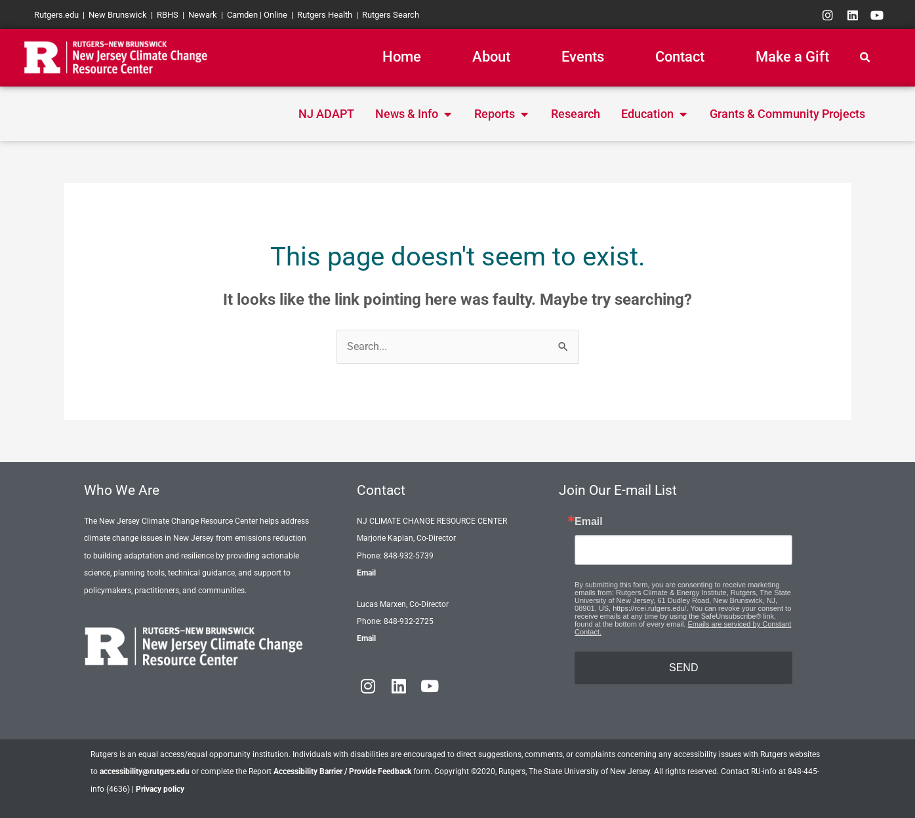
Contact (679, 57)
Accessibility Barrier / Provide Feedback (342, 771)
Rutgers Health (324, 15)
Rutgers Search (390, 15)
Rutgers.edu (56, 15)
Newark (202, 15)
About (491, 57)
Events (582, 57)
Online (275, 15)
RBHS (167, 15)
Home (401, 57)
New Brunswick (118, 15)
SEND (683, 667)
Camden (242, 15)
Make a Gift (792, 57)
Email (366, 572)
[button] (864, 58)
